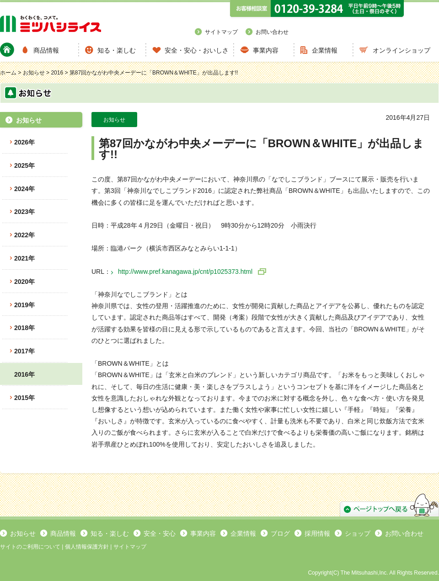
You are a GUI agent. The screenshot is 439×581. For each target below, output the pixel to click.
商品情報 (46, 50)
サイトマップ (221, 32)
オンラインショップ (401, 50)
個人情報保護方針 (87, 547)
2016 (57, 72)
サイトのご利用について (30, 547)
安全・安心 (160, 533)
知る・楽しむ (116, 50)
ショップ (357, 533)
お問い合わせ (272, 32)
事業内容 (265, 50)
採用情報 (317, 533)
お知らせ (34, 72)
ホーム (8, 72)
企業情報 (324, 50)
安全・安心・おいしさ (197, 50)
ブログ (280, 533)
